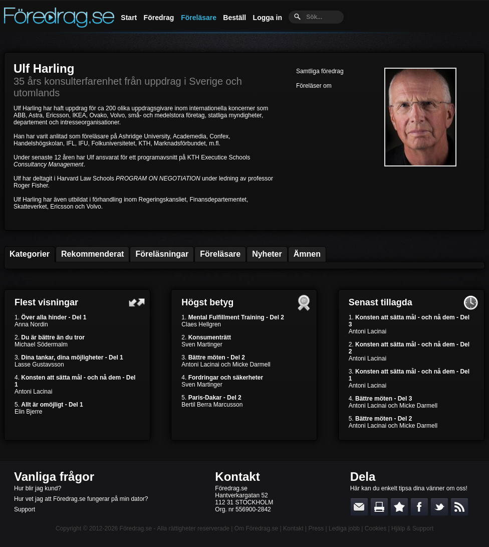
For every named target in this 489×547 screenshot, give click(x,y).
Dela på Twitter (439, 507)
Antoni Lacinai (33, 391)
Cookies (375, 528)
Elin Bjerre (28, 411)
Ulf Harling (44, 68)
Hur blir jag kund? (37, 488)
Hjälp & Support (412, 528)
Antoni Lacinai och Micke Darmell (225, 364)
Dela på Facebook (419, 507)
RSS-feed (459, 507)
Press (316, 528)
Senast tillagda (380, 302)
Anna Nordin (31, 324)
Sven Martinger (201, 344)
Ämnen (307, 254)
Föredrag (159, 18)
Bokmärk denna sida (399, 507)
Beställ (234, 18)
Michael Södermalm (41, 344)
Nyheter (267, 254)
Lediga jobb (344, 528)
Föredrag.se (136, 528)
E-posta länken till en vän (359, 507)
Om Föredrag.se (256, 528)
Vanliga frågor (54, 476)
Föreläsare (198, 18)
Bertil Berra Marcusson (211, 404)
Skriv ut (379, 507)
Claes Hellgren (201, 324)
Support (24, 509)
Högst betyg (207, 302)
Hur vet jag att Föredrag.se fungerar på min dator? (81, 498)
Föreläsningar (161, 254)
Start (129, 18)
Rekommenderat (92, 254)
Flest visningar (46, 302)
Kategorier (30, 254)
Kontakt (237, 476)
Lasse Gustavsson (39, 364)
